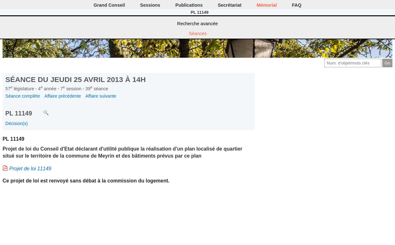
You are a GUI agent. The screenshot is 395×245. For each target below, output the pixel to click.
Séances (198, 33)
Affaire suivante (100, 96)
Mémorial (267, 5)
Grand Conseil (109, 5)
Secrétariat (229, 5)
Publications (189, 5)
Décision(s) (16, 123)
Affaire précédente (62, 96)
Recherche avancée (197, 23)
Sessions (150, 5)
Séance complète (22, 96)
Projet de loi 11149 (30, 168)
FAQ (297, 5)
